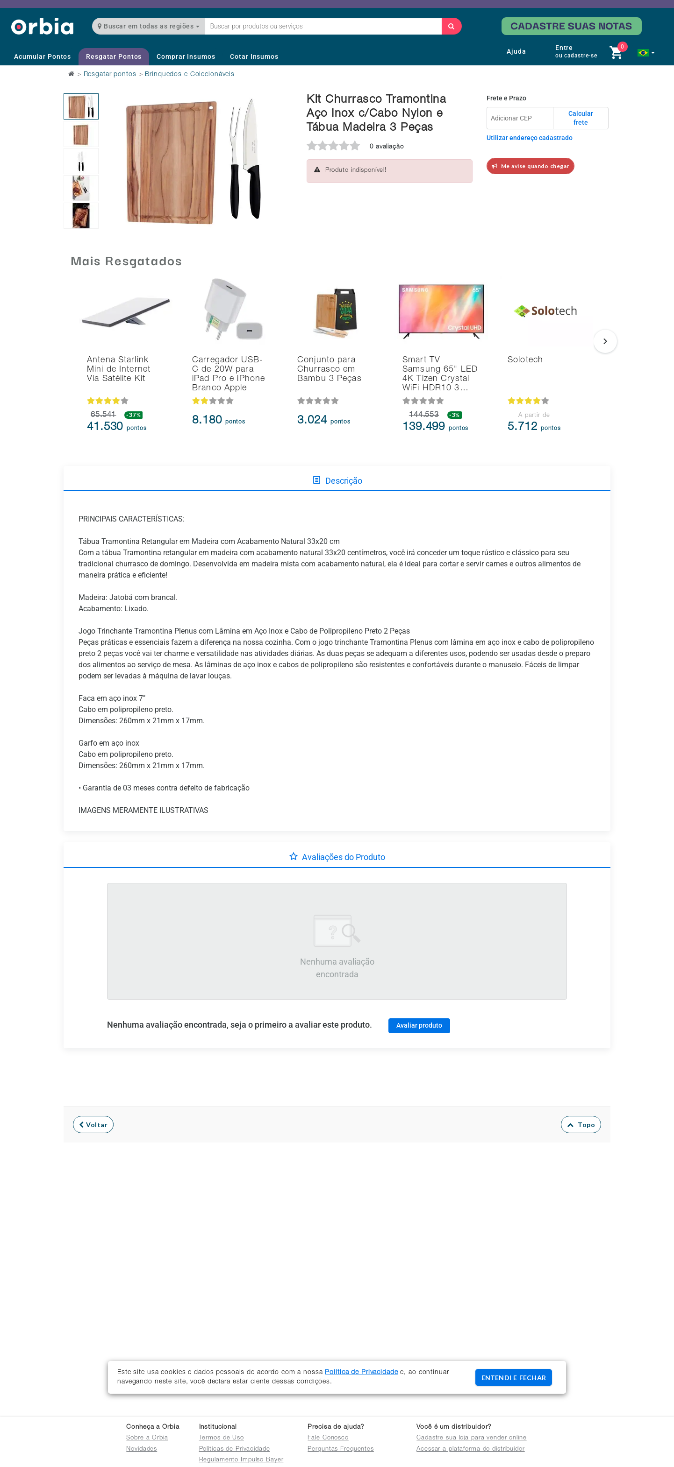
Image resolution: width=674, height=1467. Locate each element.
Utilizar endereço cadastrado (530, 137)
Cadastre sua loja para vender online (471, 1438)
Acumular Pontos (42, 56)
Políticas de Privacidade (234, 1449)
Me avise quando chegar (530, 165)
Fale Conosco (328, 1438)
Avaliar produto (419, 1025)
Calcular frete (580, 118)
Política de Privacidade (361, 1372)
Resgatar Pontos (114, 56)
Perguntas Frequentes (341, 1449)
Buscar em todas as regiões (149, 26)
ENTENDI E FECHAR (513, 1378)
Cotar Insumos (254, 56)
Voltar (93, 1124)
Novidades (141, 1449)
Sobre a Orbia (147, 1438)
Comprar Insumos (186, 56)
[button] (646, 53)
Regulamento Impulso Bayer (241, 1460)
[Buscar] (451, 26)
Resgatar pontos (110, 74)
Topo (581, 1124)
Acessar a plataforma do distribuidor (470, 1449)
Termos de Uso (221, 1438)
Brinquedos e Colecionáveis (190, 74)
